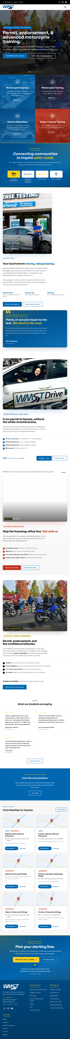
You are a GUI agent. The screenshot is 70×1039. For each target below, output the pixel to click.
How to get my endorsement (38, 989)
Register (5, 1034)
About (4, 1019)
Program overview (35, 992)
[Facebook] (59, 2)
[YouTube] (66, 2)
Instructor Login (34, 1010)
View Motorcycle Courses (15, 56)
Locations (6, 1022)
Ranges (32, 1004)
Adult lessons (54, 996)
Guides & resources (9, 1025)
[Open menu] (65, 7)
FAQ (31, 1007)
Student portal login (56, 1005)
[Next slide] (66, 42)
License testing (54, 999)
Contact (5, 1031)
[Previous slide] (4, 42)
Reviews (5, 1028)
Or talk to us (49, 960)
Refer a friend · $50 (55, 1002)
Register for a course (26, 960)
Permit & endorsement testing (36, 1000)
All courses (33, 996)
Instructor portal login (56, 1008)
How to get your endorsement (42, 56)
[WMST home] (32, 7)
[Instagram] (62, 2)
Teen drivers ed (54, 992)
